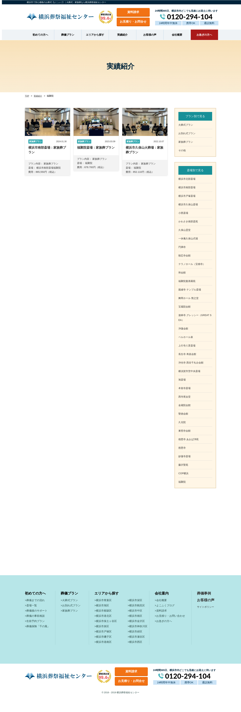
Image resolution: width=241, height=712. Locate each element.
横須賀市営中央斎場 (189, 370)
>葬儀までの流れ (35, 599)
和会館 (182, 272)
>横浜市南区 (135, 615)
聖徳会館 (183, 413)
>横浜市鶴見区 (136, 605)
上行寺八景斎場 (186, 345)
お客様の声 (147, 34)
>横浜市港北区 (103, 615)
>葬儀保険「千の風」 (37, 625)
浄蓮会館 (183, 328)
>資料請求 (161, 610)
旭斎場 (182, 379)
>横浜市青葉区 (103, 599)
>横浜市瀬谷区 (136, 636)
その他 (182, 150)
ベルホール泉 (185, 336)
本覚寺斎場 (184, 387)
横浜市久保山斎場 (188, 204)
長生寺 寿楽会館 (187, 353)
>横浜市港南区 (103, 641)
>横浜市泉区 (101, 625)
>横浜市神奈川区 (137, 625)
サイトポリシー (205, 606)
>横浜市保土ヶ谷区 (105, 620)
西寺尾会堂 (184, 396)
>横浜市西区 (135, 641)
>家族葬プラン (69, 610)
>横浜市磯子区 (103, 636)
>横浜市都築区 (103, 610)
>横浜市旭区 (101, 605)
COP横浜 (183, 473)
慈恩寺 (182, 447)
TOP (27, 95)
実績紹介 (120, 34)
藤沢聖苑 (183, 464)
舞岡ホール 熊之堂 (188, 297)
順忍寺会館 (184, 255)
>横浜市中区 (135, 610)
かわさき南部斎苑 (188, 221)
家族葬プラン (185, 141)
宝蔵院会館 (184, 306)
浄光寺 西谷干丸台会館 (190, 362)
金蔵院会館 (184, 404)
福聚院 (182, 481)
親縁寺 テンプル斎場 (189, 289)
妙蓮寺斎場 (184, 456)
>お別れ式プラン (71, 605)
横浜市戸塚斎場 (186, 195)
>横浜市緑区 (135, 631)
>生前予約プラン (35, 620)
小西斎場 (183, 212)
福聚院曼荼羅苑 (186, 280)
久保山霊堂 (184, 229)
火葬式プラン (185, 124)
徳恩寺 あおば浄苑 (188, 439)
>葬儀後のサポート (36, 610)
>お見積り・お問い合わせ (170, 615)
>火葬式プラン (69, 599)
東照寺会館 (184, 430)
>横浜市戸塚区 (103, 631)
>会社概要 (161, 599)
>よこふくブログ (165, 605)
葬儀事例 (204, 593)
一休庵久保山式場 (188, 238)
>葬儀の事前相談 (35, 615)
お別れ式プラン (186, 133)
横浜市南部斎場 (186, 187)
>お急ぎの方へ (163, 620)
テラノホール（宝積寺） (191, 263)
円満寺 (182, 246)
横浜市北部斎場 (186, 178)
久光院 (182, 421)
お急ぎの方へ (202, 34)
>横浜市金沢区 (136, 620)
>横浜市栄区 (135, 599)
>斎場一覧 (31, 605)
